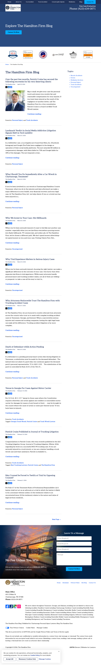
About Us (18, 2)
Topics (70, 71)
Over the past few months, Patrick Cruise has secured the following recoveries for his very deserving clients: (31, 80)
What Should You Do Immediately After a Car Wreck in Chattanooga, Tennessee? (31, 175)
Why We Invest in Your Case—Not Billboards (25, 218)
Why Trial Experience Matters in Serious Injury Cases (29, 259)
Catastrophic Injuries (58, 2)
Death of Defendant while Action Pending (24, 347)
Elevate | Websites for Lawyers (82, 647)
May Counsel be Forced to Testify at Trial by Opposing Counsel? (30, 476)
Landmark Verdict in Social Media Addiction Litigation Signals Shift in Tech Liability (30, 131)
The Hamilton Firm (48, 465)
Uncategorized (17, 249)
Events (73, 78)
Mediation (72, 2)
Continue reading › (34, 114)
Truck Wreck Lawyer (47, 421)
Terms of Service (59, 632)
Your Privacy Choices (14, 628)
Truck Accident (42, 2)
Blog (80, 2)
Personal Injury (17, 120)
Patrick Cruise (32, 421)
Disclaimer (65, 583)
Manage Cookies (42, 628)
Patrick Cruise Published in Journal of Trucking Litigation (32, 432)
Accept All (9, 659)
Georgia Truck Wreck (18, 421)
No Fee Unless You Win (21, 560)
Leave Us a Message (74, 533)
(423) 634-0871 (87, 8)
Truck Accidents (32, 120)
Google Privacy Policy (43, 632)
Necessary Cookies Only (27, 659)
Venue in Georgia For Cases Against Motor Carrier (28, 388)
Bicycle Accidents (76, 75)
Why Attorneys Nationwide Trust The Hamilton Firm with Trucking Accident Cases (32, 302)
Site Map (84, 583)
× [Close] (58, 651)
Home (9, 2)
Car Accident (30, 2)
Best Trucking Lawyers (19, 465)
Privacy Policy (75, 583)
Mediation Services (77, 80)
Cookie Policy (30, 628)
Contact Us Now (13, 32)
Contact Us (90, 2)
